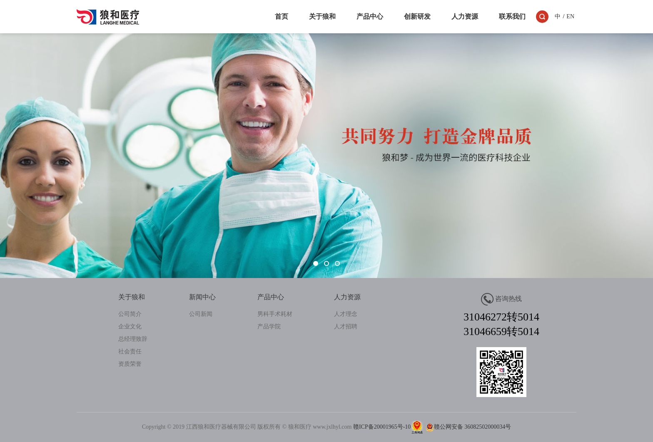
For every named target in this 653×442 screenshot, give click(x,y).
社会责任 (130, 351)
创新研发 (417, 16)
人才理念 (345, 314)
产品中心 (369, 16)
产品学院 (269, 326)
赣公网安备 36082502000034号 (467, 427)
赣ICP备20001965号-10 (382, 427)
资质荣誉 (130, 364)
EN (570, 16)
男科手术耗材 (274, 314)
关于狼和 (322, 16)
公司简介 (130, 314)
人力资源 (464, 16)
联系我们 (512, 16)
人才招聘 (345, 326)
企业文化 (130, 326)
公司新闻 (200, 314)
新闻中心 (202, 296)
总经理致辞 (132, 339)
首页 (281, 16)
